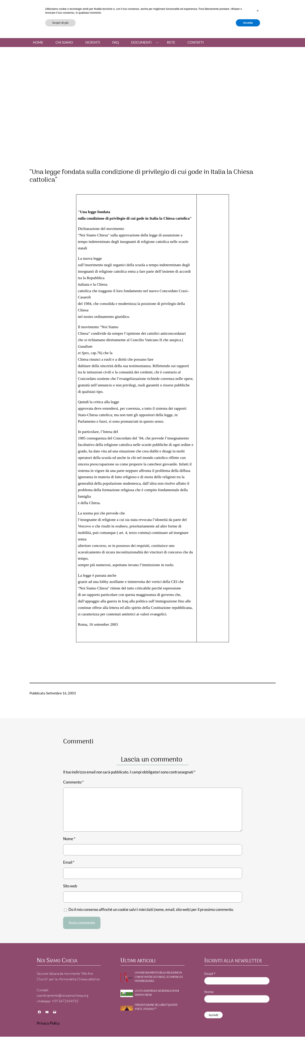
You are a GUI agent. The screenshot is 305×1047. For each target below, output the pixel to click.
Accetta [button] (248, 1035)
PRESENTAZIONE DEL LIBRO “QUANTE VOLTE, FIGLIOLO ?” (156, 1007)
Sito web (70, 886)
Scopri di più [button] (60, 1035)
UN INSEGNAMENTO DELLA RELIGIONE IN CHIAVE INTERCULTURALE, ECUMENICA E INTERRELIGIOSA (159, 977)
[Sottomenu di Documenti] (157, 42)
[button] (257, 1023)
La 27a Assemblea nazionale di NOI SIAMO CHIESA (157, 993)
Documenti (141, 42)
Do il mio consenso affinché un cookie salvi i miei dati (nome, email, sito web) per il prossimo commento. (151, 909)
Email (69, 862)
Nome (69, 838)
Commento (73, 782)
